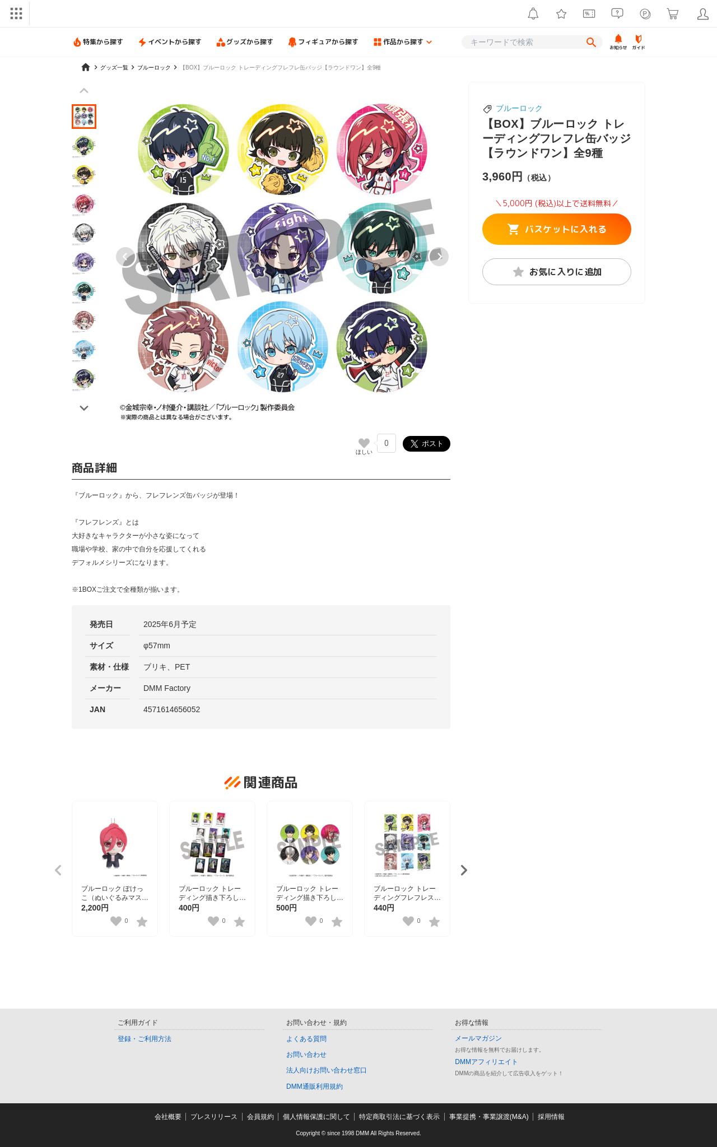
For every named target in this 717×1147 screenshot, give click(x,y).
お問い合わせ (306, 1054)
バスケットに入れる (557, 229)
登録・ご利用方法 (144, 1039)
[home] (85, 67)
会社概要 (168, 1117)
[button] (84, 116)
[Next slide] (439, 256)
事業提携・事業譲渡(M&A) (489, 1117)
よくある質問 (306, 1039)
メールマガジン (478, 1038)
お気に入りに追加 (557, 271)
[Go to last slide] (125, 256)
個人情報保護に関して (316, 1117)
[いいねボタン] (364, 443)
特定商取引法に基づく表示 (399, 1117)
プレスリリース (214, 1117)
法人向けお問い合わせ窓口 (326, 1070)
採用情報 (551, 1117)
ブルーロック (519, 108)
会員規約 (260, 1117)
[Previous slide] (84, 91)
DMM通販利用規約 (314, 1086)
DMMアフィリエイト (486, 1062)
